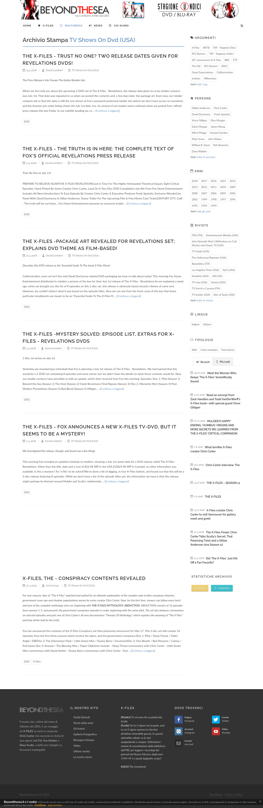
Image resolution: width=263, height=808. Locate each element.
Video (76, 745)
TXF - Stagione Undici (221, 53)
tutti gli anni (203, 211)
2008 (195, 193)
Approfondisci (55, 805)
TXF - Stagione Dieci (224, 47)
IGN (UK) (217, 276)
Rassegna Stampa (83, 740)
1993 (213, 205)
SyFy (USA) (229, 270)
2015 (223, 181)
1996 (233, 199)
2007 (204, 193)
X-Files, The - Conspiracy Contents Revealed (84, 578)
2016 (213, 181)
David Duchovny (201, 114)
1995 (195, 205)
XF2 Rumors (211, 66)
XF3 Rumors (198, 53)
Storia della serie (83, 722)
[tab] (203, 361)
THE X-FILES (213, 496)
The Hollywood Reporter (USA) (209, 257)
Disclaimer (216, 794)
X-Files (37, 661)
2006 (213, 193)
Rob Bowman (221, 145)
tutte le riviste (204, 300)
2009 (233, 187)
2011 (213, 187)
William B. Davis (201, 145)
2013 (195, 187)
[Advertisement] (103, 543)
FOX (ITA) (197, 235)
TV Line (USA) (199, 282)
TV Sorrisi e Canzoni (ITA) (206, 288)
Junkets (196, 78)
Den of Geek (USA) (224, 294)
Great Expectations (202, 72)
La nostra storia (82, 757)
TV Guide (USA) (200, 251)
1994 (204, 205)
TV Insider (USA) (201, 294)
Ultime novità (81, 751)
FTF (235, 60)
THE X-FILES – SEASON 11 (223, 482)
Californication (225, 72)
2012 (204, 187)
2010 (223, 187)
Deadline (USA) (200, 276)
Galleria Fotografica (85, 734)
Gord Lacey (50, 585)
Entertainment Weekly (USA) (222, 235)
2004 (233, 193)
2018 (195, 181)
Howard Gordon (219, 132)
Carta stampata (209, 349)
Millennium (210, 78)
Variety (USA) (218, 282)
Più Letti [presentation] (223, 361)
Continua (40, 805)
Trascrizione (227, 349)
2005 (223, 193)
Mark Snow (198, 139)
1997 (223, 199)
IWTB (206, 47)
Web (194, 349)
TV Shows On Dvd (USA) (83, 70)
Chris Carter (220, 108)
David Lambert (52, 70)
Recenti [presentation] (203, 362)
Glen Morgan (218, 120)
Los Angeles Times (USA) (205, 270)
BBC (227, 60)
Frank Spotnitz (222, 114)
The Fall (196, 66)
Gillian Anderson (201, 108)
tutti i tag (201, 84)
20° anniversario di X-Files (206, 60)
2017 (204, 181)
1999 (204, 199)
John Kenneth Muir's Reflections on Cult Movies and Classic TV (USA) (214, 243)
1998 (213, 199)
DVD (26, 121)
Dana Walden (199, 151)
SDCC (224, 66)
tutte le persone (206, 157)
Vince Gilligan (199, 120)
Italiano (207, 324)
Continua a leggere (107, 110)
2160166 (221, 588)
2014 (233, 181)
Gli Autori (79, 728)
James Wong (218, 126)
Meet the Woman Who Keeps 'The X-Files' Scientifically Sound (213, 377)
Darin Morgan (199, 126)
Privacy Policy (234, 794)
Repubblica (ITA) (201, 263)
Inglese (196, 324)
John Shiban (215, 139)
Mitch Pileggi (199, 132)
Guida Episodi (81, 717)
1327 (200, 588)
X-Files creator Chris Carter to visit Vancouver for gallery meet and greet (213, 514)
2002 (195, 199)
